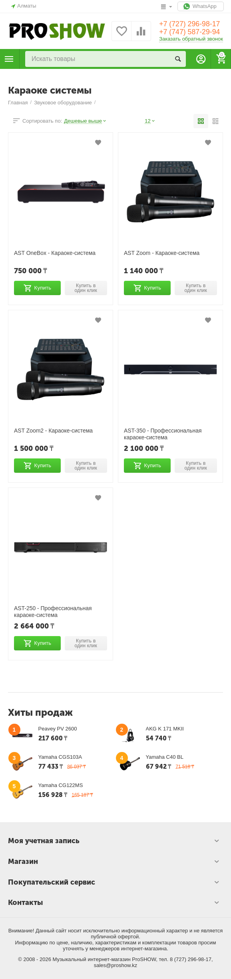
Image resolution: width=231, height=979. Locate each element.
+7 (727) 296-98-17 (190, 24)
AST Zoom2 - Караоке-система (53, 430)
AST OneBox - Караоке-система (55, 253)
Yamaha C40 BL (165, 757)
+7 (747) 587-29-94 (190, 32)
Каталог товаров (9, 59)
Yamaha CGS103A (60, 757)
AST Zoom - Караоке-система (162, 253)
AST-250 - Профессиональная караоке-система (53, 611)
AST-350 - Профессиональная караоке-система (163, 433)
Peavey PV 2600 (57, 729)
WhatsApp (200, 6)
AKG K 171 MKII (165, 729)
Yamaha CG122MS (60, 785)
